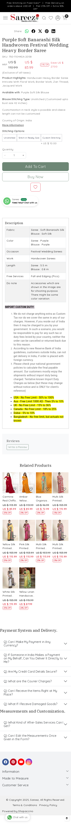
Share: (18, 31)
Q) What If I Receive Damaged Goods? (30, 704)
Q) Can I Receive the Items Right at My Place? (30, 692)
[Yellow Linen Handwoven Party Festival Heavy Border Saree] (27, 578)
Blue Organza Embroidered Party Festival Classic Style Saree (44, 499)
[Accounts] (57, 18)
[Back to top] (66, 818)
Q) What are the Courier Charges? (28, 681)
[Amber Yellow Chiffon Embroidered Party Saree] (27, 483)
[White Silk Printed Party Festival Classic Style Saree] (11, 578)
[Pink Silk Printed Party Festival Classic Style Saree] (27, 530)
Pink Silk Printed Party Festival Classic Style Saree (26, 546)
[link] (44, 18)
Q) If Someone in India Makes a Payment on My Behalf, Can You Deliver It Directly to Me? (33, 658)
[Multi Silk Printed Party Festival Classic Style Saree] (60, 483)
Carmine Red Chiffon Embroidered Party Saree (11, 499)
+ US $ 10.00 (51, 139)
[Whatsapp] (26, 31)
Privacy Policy (48, 805)
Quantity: (8, 149)
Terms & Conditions (24, 805)
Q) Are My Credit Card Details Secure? (30, 671)
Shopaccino (25, 811)
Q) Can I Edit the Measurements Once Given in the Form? (30, 737)
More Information (13, 125)
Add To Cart (35, 166)
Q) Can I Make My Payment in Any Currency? (27, 643)
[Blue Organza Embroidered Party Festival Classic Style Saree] (44, 483)
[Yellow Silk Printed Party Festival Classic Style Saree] (11, 530)
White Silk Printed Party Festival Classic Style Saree (10, 594)
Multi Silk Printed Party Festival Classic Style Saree (59, 499)
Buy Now (35, 176)
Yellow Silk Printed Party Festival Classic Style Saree (10, 546)
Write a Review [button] (17, 447)
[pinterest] (46, 31)
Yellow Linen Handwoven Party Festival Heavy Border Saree (26, 594)
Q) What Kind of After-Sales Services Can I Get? (33, 724)
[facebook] (33, 31)
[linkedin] (53, 31)
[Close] (67, 4)
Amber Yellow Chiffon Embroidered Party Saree (27, 499)
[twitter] (40, 31)
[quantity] (14, 155)
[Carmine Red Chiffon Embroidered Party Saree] (11, 483)
